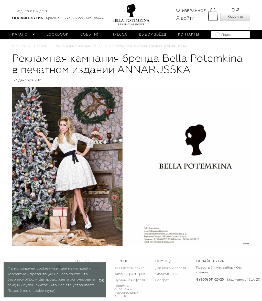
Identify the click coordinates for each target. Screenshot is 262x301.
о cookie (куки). (42, 291)
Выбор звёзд (152, 34)
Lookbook (58, 34)
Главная (18, 46)
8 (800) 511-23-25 (210, 279)
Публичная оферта (129, 280)
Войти (185, 18)
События (90, 34)
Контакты (188, 34)
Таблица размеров (129, 274)
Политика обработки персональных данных (126, 291)
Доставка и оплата (170, 268)
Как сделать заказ (129, 268)
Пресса (119, 34)
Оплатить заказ (168, 274)
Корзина (235, 16)
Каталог (23, 34)
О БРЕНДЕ (82, 261)
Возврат (162, 280)
